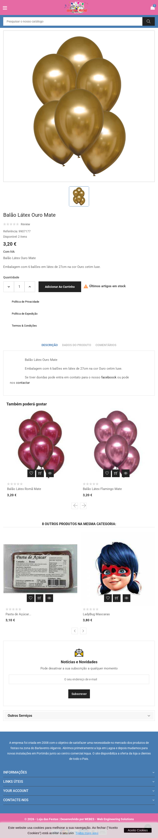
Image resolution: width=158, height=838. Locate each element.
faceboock (108, 377)
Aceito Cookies (138, 830)
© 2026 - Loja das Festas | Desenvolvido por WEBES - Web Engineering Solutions (79, 819)
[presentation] (75, 506)
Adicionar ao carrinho (60, 286)
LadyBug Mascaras (96, 614)
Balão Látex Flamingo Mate (102, 489)
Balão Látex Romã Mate (24, 489)
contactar (23, 383)
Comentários (105, 345)
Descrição (50, 345)
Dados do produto (76, 345)
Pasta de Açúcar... (18, 614)
